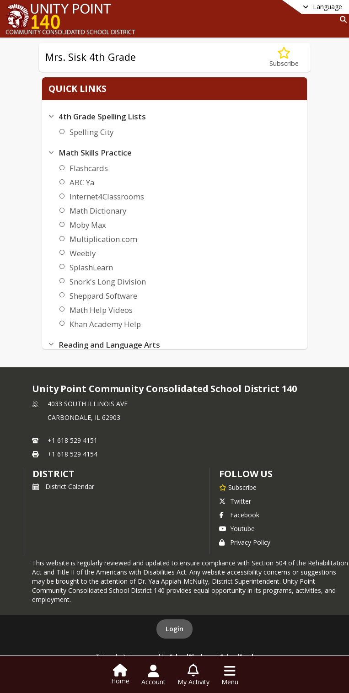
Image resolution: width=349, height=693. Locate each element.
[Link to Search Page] (341, 19)
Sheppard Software (101, 295)
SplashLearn (89, 267)
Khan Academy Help (103, 324)
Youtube (237, 528)
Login (174, 628)
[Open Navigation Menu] (229, 675)
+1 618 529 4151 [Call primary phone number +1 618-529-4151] (72, 440)
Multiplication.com (101, 239)
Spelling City (90, 132)
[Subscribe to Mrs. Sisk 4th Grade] (284, 57)
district (53, 473)
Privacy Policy (244, 542)
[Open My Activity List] (193, 675)
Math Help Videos (99, 310)
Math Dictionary (96, 210)
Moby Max (86, 225)
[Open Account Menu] (153, 675)
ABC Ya (80, 182)
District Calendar (63, 486)
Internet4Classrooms (105, 196)
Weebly (81, 253)
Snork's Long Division (106, 281)
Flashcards (87, 168)
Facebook (239, 514)
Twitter (235, 501)
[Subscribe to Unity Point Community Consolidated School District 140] (238, 487)
